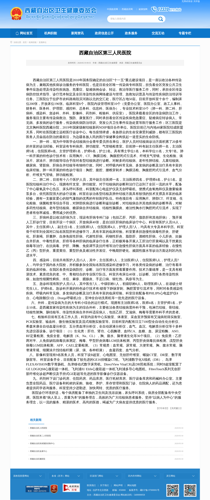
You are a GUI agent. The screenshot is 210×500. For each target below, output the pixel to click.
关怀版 (196, 1)
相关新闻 (35, 420)
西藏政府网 (127, 9)
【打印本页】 (162, 408)
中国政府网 (112, 9)
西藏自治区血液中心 (38, 451)
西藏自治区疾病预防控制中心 (42, 443)
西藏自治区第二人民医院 (40, 436)
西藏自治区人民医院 (38, 428)
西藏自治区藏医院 (37, 459)
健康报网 (143, 9)
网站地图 (131, 485)
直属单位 (42, 42)
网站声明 (118, 485)
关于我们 (104, 485)
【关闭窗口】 (176, 408)
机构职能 (33, 42)
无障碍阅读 (187, 1)
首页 (25, 42)
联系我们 (91, 485)
